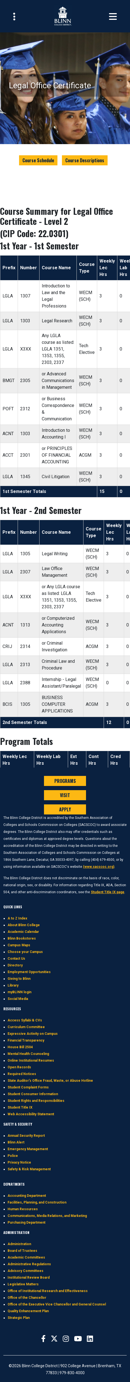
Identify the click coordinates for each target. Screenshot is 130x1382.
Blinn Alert (16, 1142)
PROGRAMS (65, 781)
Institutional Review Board (29, 1277)
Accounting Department (27, 1196)
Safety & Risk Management (29, 1169)
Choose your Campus (25, 952)
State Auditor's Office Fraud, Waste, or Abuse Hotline (50, 1081)
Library (13, 985)
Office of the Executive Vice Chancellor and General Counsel (57, 1304)
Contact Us (16, 959)
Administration (19, 1244)
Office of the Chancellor (27, 1298)
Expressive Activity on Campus (33, 1034)
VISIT (65, 795)
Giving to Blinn (19, 979)
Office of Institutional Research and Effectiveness (48, 1291)
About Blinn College (24, 925)
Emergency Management (28, 1149)
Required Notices (22, 1074)
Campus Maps (19, 945)
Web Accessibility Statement (31, 1114)
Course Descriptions (84, 160)
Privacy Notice (19, 1162)
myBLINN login (19, 992)
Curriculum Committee (26, 1027)
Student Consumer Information (33, 1094)
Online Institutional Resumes (31, 1060)
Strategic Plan (19, 1318)
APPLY (65, 809)
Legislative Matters (23, 1284)
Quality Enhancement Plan (28, 1311)
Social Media (18, 999)
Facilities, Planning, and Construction (37, 1202)
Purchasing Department (26, 1222)
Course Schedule (38, 160)
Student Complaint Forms (28, 1087)
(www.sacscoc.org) (98, 867)
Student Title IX (20, 1107)
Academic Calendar (23, 932)
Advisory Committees (25, 1271)
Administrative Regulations (29, 1264)
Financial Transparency (26, 1040)
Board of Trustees (22, 1251)
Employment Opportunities (29, 972)
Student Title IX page (107, 892)
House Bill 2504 (20, 1047)
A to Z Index (17, 918)
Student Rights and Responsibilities (36, 1101)
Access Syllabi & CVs (25, 1020)
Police (13, 1156)
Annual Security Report (26, 1136)
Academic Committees (26, 1257)
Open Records (19, 1067)
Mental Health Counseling (28, 1054)
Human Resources (23, 1209)
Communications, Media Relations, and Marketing (47, 1216)
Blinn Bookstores (22, 938)
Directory (15, 965)
